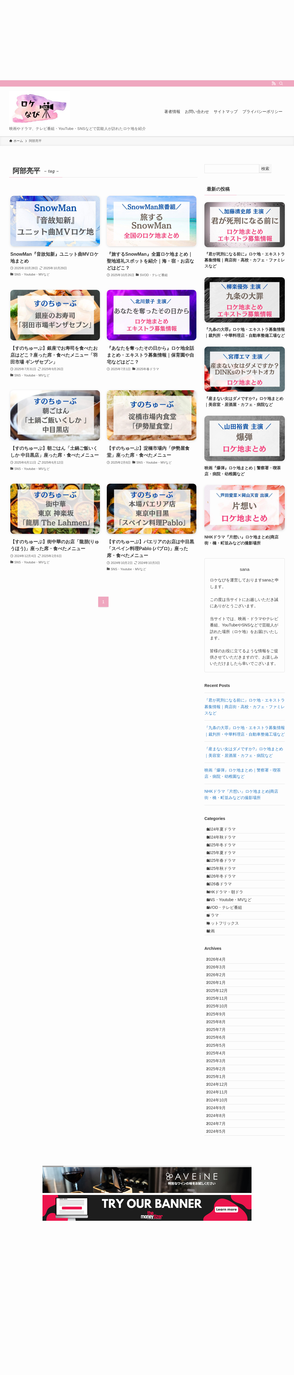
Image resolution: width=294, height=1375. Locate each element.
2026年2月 (220, 1042)
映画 (216, 986)
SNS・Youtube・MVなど (234, 938)
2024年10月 (221, 1233)
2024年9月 (220, 1245)
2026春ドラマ (224, 915)
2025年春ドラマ (226, 879)
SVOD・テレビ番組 (229, 950)
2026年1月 (220, 1054)
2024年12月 (221, 1209)
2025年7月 (220, 1126)
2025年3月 (220, 1173)
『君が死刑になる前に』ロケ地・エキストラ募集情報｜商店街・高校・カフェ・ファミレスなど (244, 706)
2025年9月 (220, 1102)
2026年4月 (220, 1018)
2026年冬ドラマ (226, 903)
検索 (265, 168)
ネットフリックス (228, 974)
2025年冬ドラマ (226, 855)
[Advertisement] (147, 40)
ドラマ (218, 962)
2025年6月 (220, 1138)
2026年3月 (220, 1030)
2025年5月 (220, 1150)
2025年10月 (221, 1090)
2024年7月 (220, 1269)
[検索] (281, 83)
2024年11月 (221, 1221)
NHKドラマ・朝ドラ (230, 926)
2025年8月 (220, 1114)
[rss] (273, 83)
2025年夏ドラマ (226, 867)
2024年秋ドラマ (226, 843)
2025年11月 (221, 1078)
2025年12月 (221, 1066)
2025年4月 (220, 1161)
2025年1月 (220, 1197)
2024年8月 (220, 1257)
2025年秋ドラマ (226, 890)
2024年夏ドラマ (226, 831)
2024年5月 (220, 1281)
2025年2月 (220, 1185)
